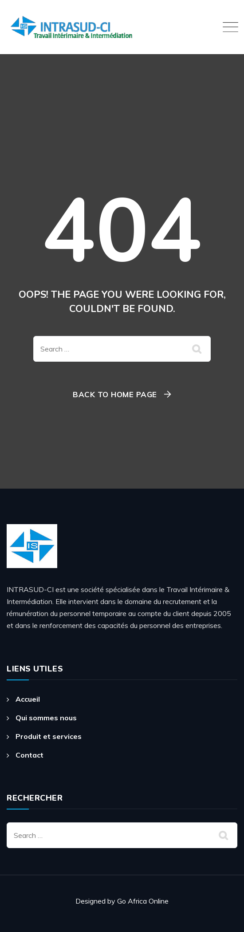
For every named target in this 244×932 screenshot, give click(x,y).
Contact (29, 754)
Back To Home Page (115, 394)
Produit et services (49, 736)
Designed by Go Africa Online (122, 900)
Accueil (28, 699)
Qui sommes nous (46, 717)
